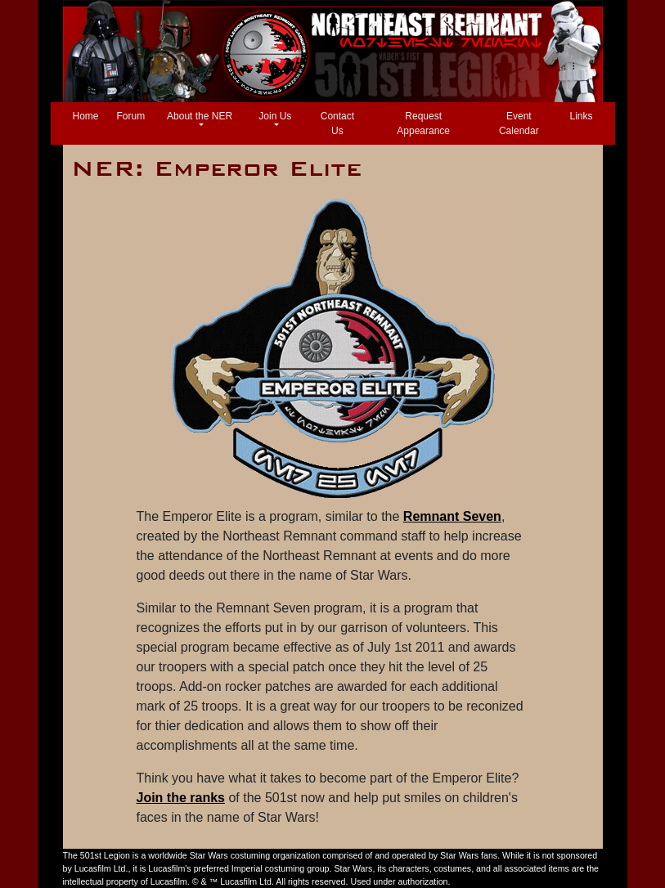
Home (89, 115)
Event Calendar (519, 123)
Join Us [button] (274, 116)
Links (580, 116)
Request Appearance (423, 123)
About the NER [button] (199, 116)
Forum (131, 116)
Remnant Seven (452, 516)
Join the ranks (181, 798)
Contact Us (337, 123)
